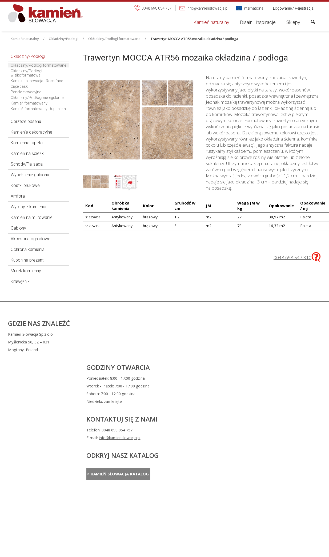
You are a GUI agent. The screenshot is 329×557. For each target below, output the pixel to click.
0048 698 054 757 (199, 334)
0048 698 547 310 (292, 257)
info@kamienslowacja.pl (202, 341)
